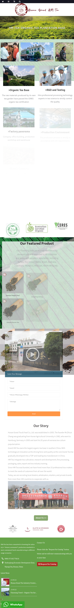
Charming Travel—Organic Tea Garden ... (24, 593)
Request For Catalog (48, 564)
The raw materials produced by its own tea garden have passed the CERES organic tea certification (19, 98)
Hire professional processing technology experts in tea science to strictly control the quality (55, 98)
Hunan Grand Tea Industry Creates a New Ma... (24, 583)
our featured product (37, 243)
